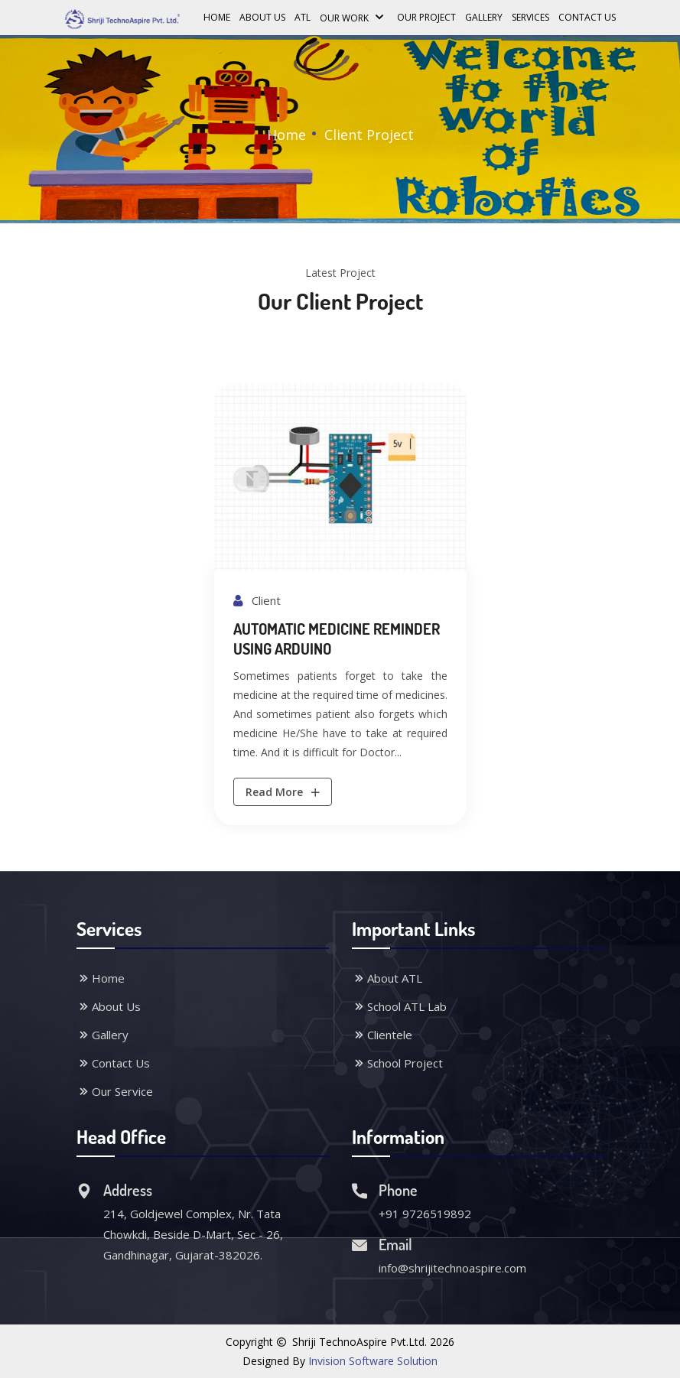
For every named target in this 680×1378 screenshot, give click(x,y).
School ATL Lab (399, 1006)
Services (530, 17)
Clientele (382, 1034)
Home (216, 17)
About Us (262, 17)
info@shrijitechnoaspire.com (452, 1268)
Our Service (114, 1091)
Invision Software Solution (373, 1361)
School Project (397, 1063)
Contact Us (587, 17)
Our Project (426, 17)
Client (257, 600)
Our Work (354, 16)
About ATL (387, 978)
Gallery (484, 17)
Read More (284, 792)
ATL (302, 17)
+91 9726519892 (425, 1213)
